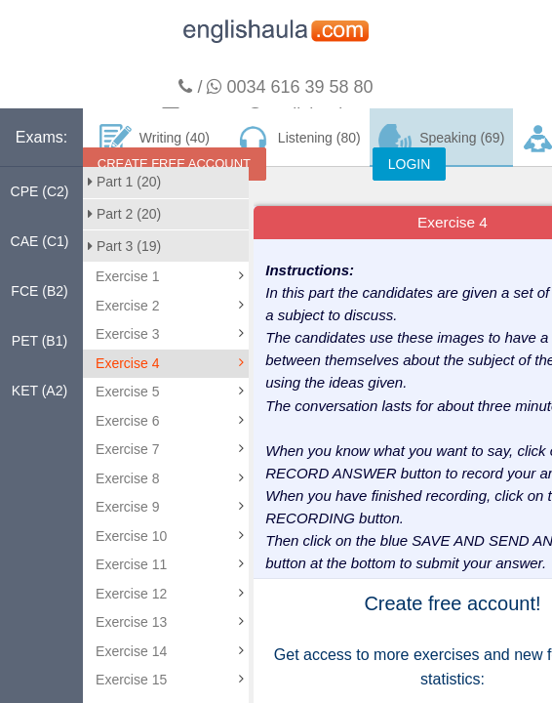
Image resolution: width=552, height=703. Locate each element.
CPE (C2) (40, 191)
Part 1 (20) (124, 181)
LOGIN (409, 164)
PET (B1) (39, 341)
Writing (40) (154, 138)
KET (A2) (39, 390)
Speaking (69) (441, 138)
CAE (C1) (40, 241)
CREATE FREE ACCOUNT (174, 163)
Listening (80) (297, 138)
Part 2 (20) (124, 214)
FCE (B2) (39, 291)
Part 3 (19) (124, 246)
